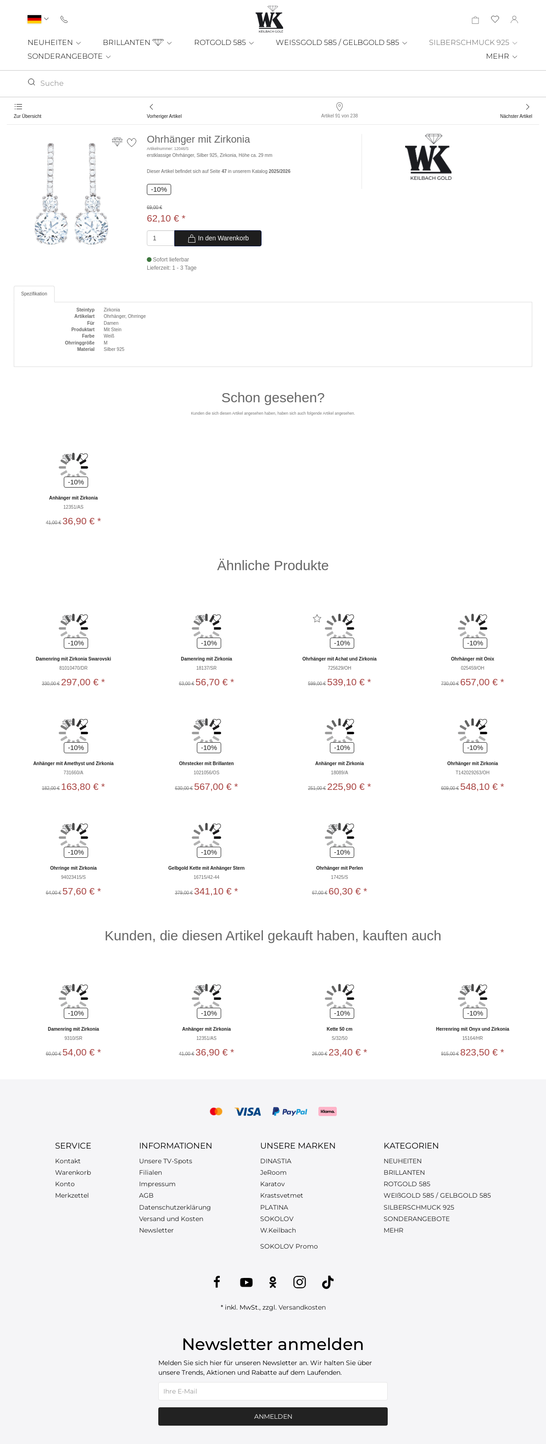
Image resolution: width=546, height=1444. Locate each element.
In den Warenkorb (218, 238)
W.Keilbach (278, 1230)
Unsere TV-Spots (165, 1161)
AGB (146, 1195)
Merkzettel (72, 1195)
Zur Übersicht (27, 116)
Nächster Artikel (516, 116)
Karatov (272, 1184)
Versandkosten (302, 1307)
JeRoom (273, 1172)
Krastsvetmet (281, 1195)
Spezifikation (34, 293)
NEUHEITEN (55, 42)
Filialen (150, 1172)
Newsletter (156, 1230)
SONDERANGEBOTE (70, 56)
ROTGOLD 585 (224, 42)
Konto (65, 1184)
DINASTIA (275, 1161)
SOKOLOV (277, 1219)
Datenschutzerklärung (175, 1207)
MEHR (502, 56)
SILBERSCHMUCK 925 (473, 42)
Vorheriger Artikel (164, 116)
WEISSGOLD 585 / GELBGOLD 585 (342, 42)
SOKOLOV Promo (289, 1246)
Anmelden (273, 1416)
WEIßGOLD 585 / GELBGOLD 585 (437, 1195)
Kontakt (68, 1161)
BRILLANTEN (138, 42)
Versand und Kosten (171, 1219)
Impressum (157, 1184)
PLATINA (274, 1207)
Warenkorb (73, 1172)
